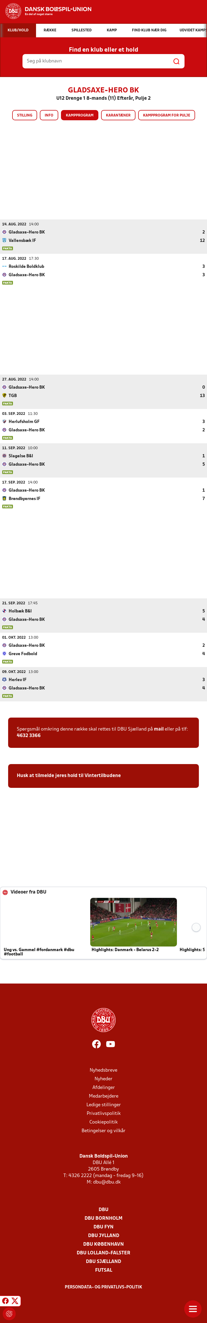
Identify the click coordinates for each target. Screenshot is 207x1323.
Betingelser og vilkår (103, 1130)
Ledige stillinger (103, 1104)
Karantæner (118, 115)
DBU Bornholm (103, 1218)
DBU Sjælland (103, 1261)
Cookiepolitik (103, 1122)
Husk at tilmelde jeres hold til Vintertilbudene (69, 775)
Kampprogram (79, 115)
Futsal (103, 1270)
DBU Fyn (103, 1227)
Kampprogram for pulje (166, 115)
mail (159, 729)
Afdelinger (103, 1087)
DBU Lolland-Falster (103, 1253)
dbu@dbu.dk (107, 1182)
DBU (103, 1209)
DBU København (103, 1244)
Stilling (24, 115)
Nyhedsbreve (103, 1070)
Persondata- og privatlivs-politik (103, 1287)
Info (49, 115)
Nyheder (103, 1079)
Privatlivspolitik (104, 1113)
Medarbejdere (103, 1096)
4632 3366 (29, 735)
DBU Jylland (103, 1235)
